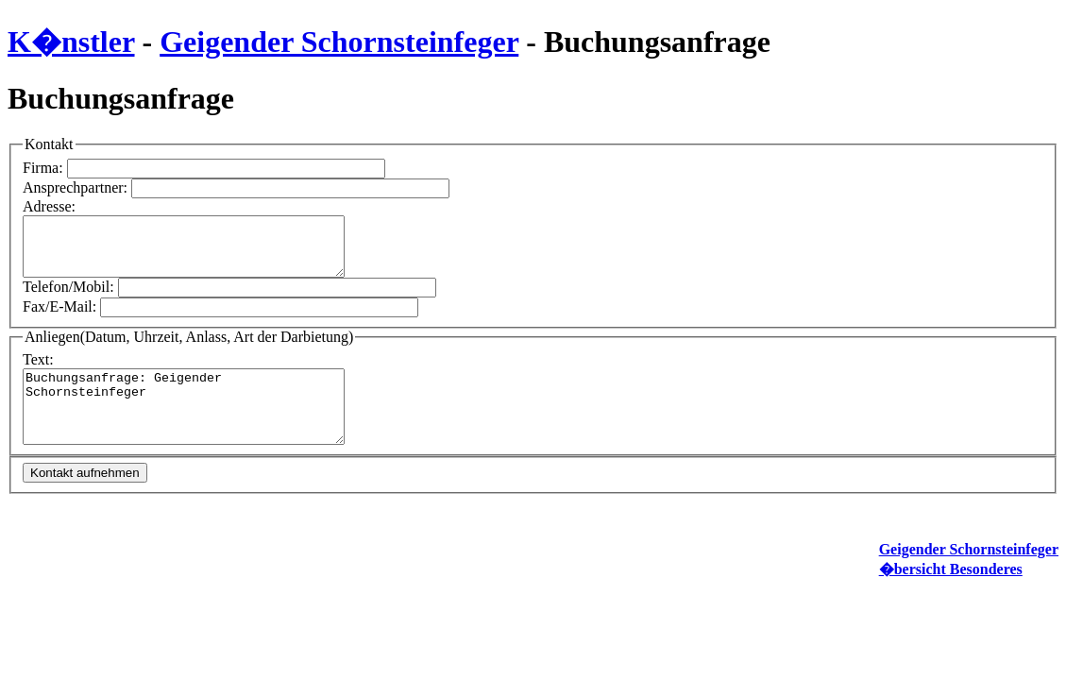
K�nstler (71, 42)
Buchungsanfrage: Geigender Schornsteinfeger (202, 413)
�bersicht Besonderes (951, 583)
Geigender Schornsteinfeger (339, 42)
